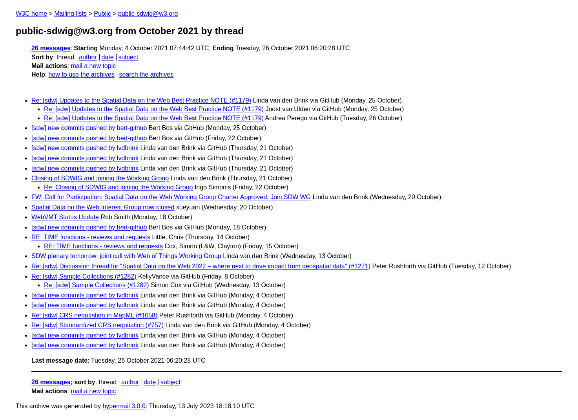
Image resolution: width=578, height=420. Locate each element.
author (88, 57)
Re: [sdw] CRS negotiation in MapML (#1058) (94, 315)
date (107, 57)
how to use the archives (82, 74)
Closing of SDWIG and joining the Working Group (100, 178)
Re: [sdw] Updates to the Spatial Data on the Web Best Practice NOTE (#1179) (141, 100)
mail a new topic (93, 65)
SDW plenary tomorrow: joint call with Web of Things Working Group (126, 256)
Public (102, 13)
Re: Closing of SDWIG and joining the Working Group (118, 187)
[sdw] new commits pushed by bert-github (89, 128)
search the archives (146, 74)
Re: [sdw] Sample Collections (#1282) (84, 276)
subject (128, 57)
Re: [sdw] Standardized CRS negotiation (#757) (97, 325)
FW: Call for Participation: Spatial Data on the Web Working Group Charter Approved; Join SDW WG (171, 197)
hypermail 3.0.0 (123, 406)
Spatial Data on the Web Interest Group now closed (102, 207)
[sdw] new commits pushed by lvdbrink (85, 148)
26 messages (51, 48)
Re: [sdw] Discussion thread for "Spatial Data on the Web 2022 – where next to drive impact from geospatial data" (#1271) (200, 266)
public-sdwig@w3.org (148, 13)
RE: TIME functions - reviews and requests (90, 237)
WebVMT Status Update (65, 217)
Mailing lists (70, 13)
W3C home (31, 13)
